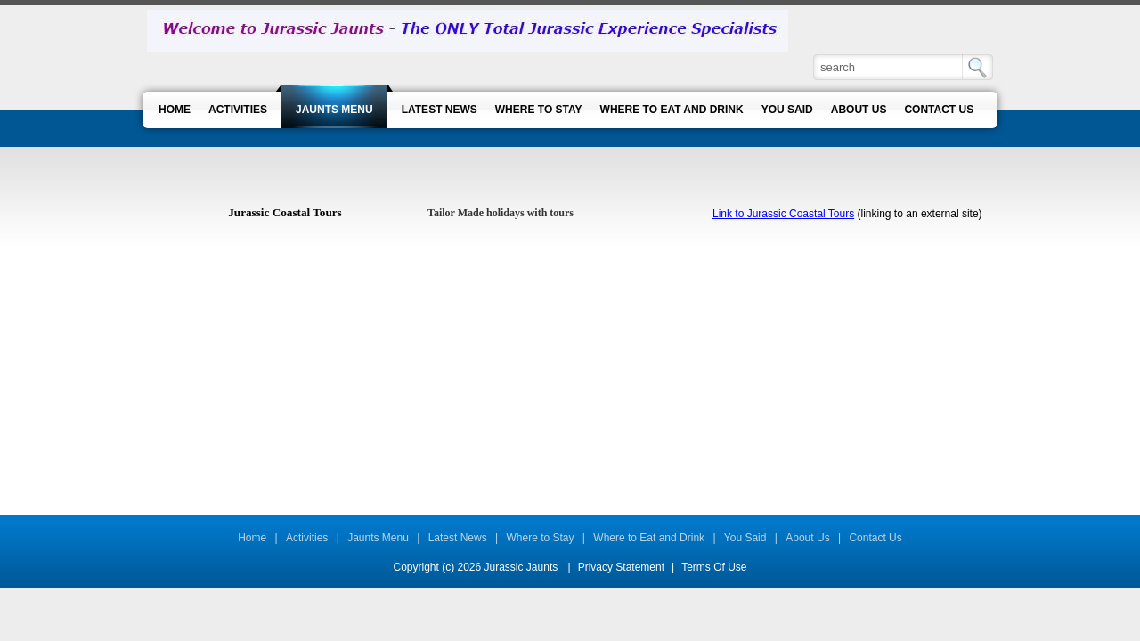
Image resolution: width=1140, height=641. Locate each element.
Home (252, 537)
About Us (807, 537)
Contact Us (875, 537)
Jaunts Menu (378, 537)
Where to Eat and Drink (648, 537)
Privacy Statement (621, 567)
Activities (307, 537)
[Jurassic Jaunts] (467, 30)
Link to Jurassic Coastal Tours (783, 213)
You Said (745, 537)
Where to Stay (540, 537)
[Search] (889, 67)
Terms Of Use (713, 567)
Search (977, 67)
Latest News (457, 537)
